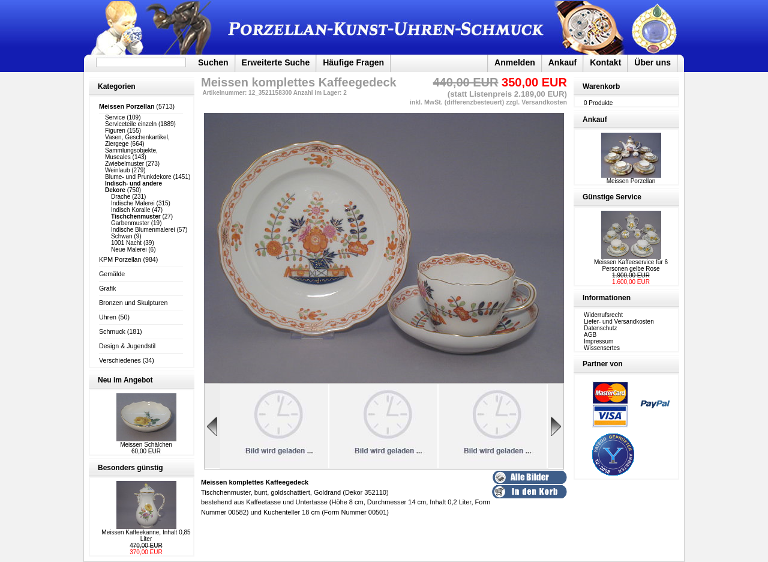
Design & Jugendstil (127, 345)
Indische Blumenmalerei (143, 229)
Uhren (107, 317)
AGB (590, 334)
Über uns (652, 62)
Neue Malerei (128, 249)
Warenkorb (601, 86)
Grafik (107, 288)
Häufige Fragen (353, 62)
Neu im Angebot (125, 380)
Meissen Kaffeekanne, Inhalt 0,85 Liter (145, 535)
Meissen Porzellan (631, 178)
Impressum (598, 341)
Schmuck (112, 331)
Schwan (122, 236)
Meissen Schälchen (146, 444)
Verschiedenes (120, 360)
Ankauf (562, 62)
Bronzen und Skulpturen (133, 302)
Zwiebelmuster (124, 163)
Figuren (115, 130)
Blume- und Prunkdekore (138, 177)
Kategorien (117, 86)
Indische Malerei (133, 203)
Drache (120, 196)
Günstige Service (612, 197)
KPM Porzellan (120, 259)
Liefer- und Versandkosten (619, 321)
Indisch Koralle (131, 210)
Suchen (213, 62)
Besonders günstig (130, 468)
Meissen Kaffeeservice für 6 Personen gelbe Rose (631, 265)
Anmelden (514, 62)
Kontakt (605, 62)
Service (115, 117)
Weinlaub (117, 170)
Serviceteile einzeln (131, 124)
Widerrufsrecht (603, 315)
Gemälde (112, 273)
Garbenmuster (130, 223)
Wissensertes (602, 348)
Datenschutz (600, 328)
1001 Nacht (126, 243)
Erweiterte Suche (276, 62)
